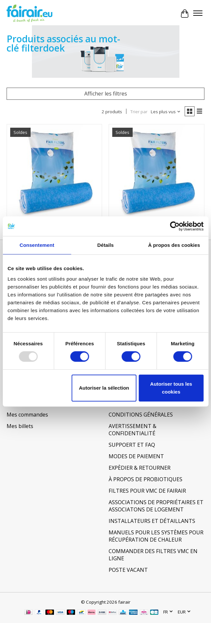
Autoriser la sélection (104, 388)
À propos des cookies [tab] (174, 245)
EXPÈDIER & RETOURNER (140, 467)
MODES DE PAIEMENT (136, 456)
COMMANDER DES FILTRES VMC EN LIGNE (153, 555)
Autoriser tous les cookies (171, 388)
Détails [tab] (105, 245)
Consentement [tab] (36, 245)
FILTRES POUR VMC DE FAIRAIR (147, 490)
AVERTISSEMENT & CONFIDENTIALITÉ (132, 429)
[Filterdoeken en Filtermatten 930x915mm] (54, 171)
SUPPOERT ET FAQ (132, 444)
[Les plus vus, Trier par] (166, 112)
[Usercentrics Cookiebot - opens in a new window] (174, 226)
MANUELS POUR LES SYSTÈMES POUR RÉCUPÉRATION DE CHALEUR (156, 536)
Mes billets (20, 426)
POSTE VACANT (128, 569)
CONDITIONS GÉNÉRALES (141, 414)
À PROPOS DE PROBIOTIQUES (145, 479)
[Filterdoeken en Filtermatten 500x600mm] (156, 171)
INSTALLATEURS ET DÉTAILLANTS (152, 521)
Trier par (138, 112)
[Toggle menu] (197, 13)
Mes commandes (27, 414)
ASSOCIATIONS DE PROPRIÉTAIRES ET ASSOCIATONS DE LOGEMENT (156, 506)
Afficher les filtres (105, 93)
